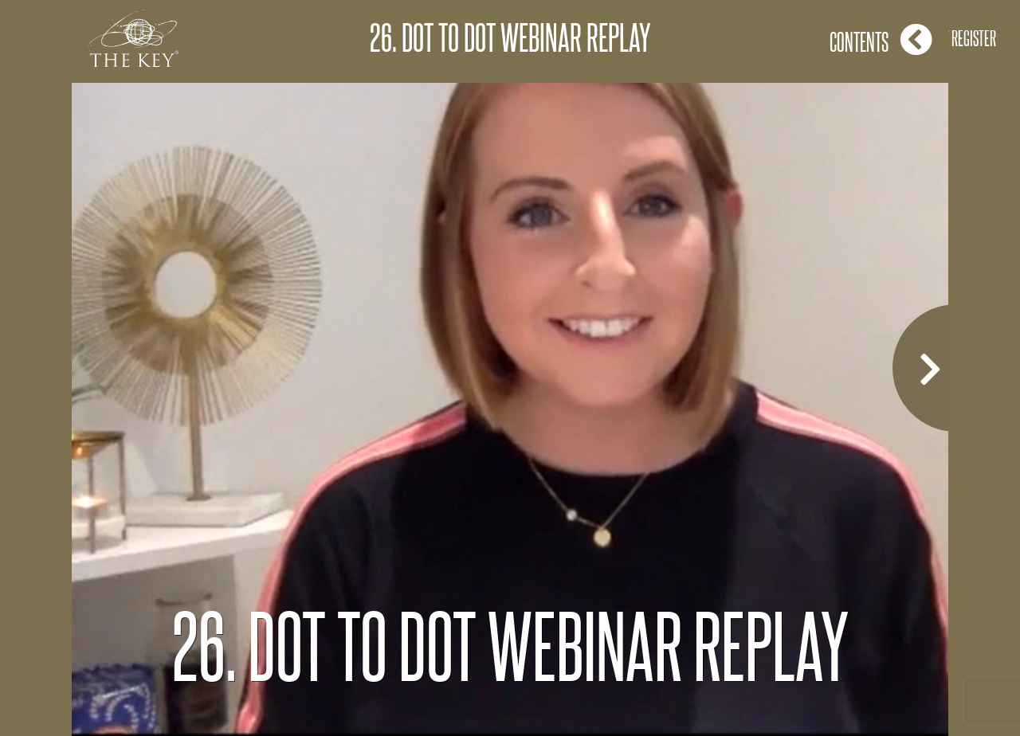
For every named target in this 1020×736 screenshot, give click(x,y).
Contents (881, 39)
